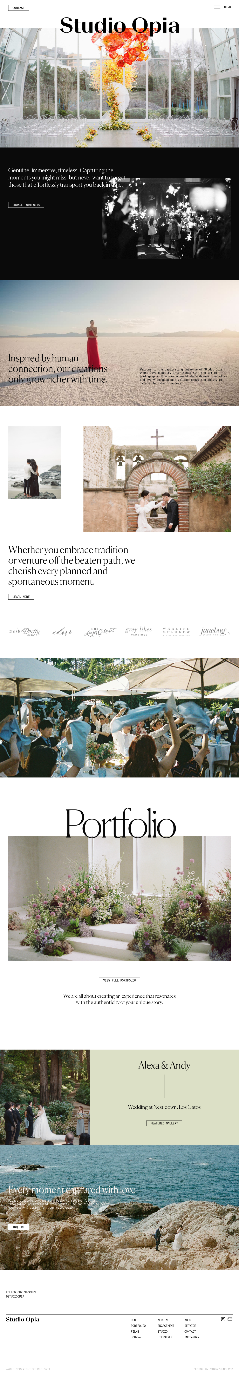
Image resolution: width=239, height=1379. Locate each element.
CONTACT (190, 1331)
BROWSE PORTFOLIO (26, 205)
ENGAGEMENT (166, 1326)
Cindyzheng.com (221, 1369)
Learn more (21, 597)
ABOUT (188, 1320)
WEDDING (163, 1320)
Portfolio (138, 1326)
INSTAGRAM (191, 1337)
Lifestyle (165, 1337)
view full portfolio (119, 980)
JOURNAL (136, 1337)
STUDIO (163, 1331)
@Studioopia (15, 1296)
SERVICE (190, 1326)
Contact (19, 8)
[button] (222, 8)
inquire (19, 1227)
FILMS (135, 1331)
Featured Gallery (164, 1123)
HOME (134, 1320)
